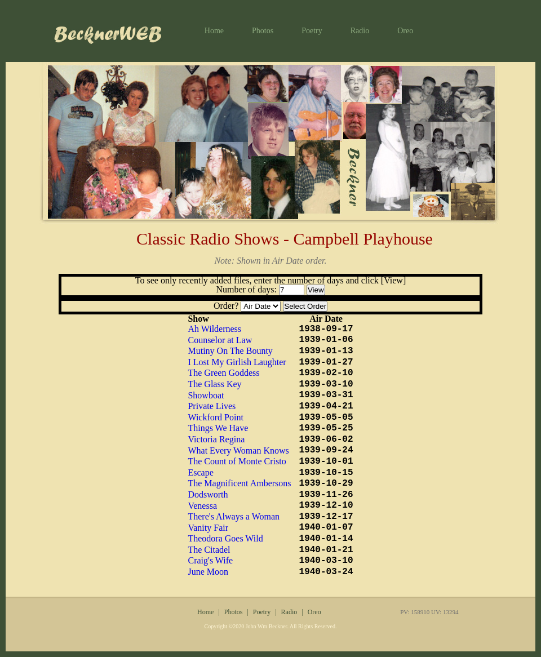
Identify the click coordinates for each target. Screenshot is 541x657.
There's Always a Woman (234, 516)
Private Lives (212, 406)
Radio (360, 30)
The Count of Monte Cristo (237, 461)
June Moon (208, 571)
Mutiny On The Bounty (230, 351)
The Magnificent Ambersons (239, 483)
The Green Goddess (223, 373)
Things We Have (218, 428)
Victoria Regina (216, 439)
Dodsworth (208, 494)
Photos (262, 30)
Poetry (311, 30)
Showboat (206, 395)
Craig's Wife (210, 560)
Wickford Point (215, 417)
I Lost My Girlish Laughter (237, 362)
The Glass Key (214, 384)
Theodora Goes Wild (225, 538)
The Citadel (209, 549)
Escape (200, 472)
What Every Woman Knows (238, 450)
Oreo (405, 30)
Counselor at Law (220, 340)
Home (214, 30)
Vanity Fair (208, 527)
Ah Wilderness (214, 329)
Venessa (202, 505)
